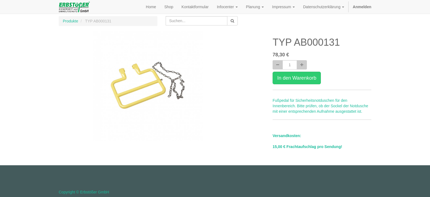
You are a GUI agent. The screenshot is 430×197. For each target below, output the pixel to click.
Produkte (70, 21)
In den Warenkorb (296, 78)
